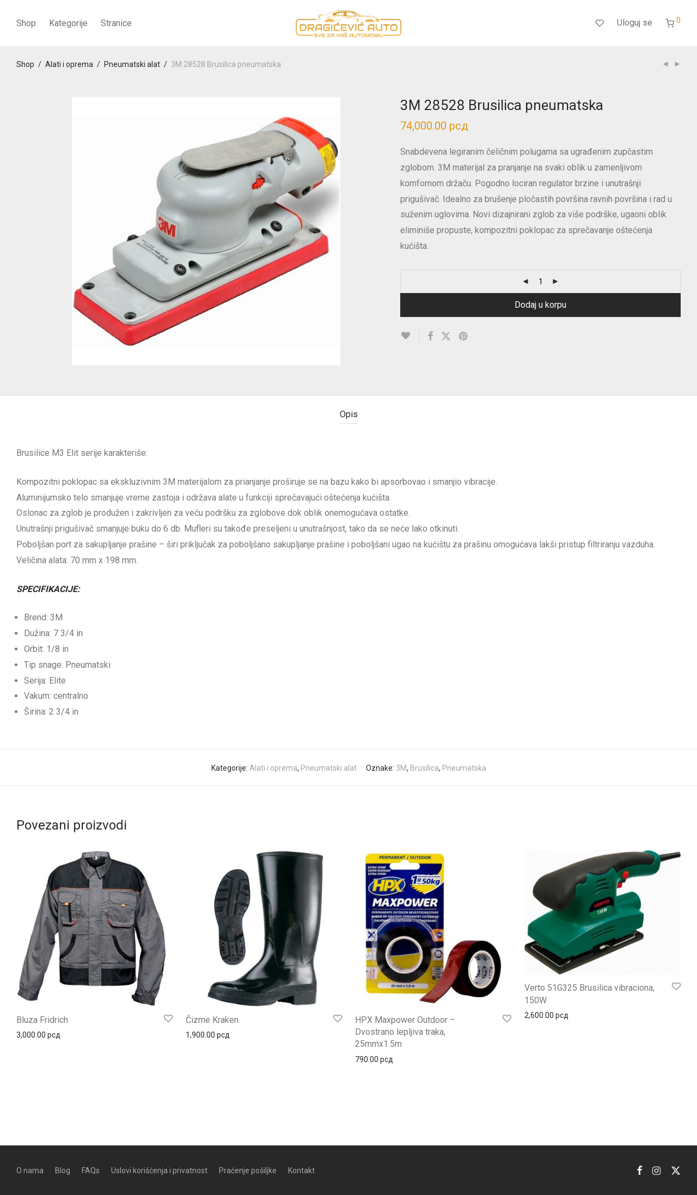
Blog (62, 1170)
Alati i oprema (69, 64)
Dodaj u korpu (540, 305)
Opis (349, 414)
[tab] (348, 415)
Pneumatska (464, 768)
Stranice (116, 23)
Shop (26, 23)
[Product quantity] (541, 281)
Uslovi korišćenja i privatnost (159, 1170)
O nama (30, 1170)
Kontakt (301, 1170)
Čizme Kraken (212, 1020)
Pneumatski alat (132, 64)
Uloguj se (634, 22)
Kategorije (68, 23)
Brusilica (424, 768)
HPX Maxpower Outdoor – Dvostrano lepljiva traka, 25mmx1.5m (405, 1032)
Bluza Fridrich (42, 1020)
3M (401, 768)
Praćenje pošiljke (248, 1170)
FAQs (91, 1170)
